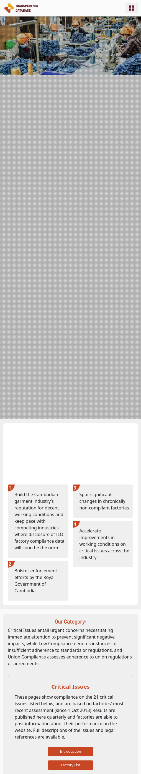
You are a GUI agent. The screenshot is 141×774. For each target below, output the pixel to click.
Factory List (70, 764)
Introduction (70, 751)
